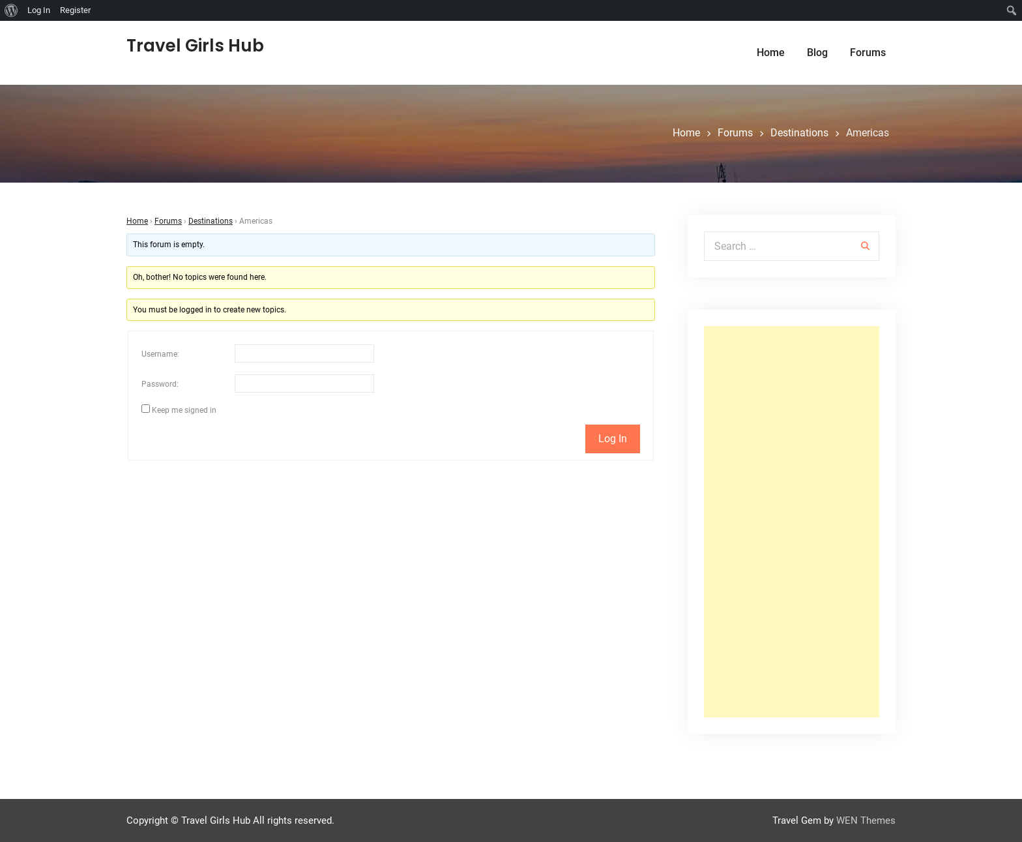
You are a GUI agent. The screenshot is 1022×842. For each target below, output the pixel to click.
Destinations (210, 221)
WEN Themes (866, 820)
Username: (160, 354)
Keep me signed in (184, 410)
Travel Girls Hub (195, 45)
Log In (612, 438)
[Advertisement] (791, 521)
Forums (868, 52)
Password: (160, 384)
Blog (817, 52)
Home (771, 52)
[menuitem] (11, 10)
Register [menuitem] (75, 10)
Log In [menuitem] (38, 10)
